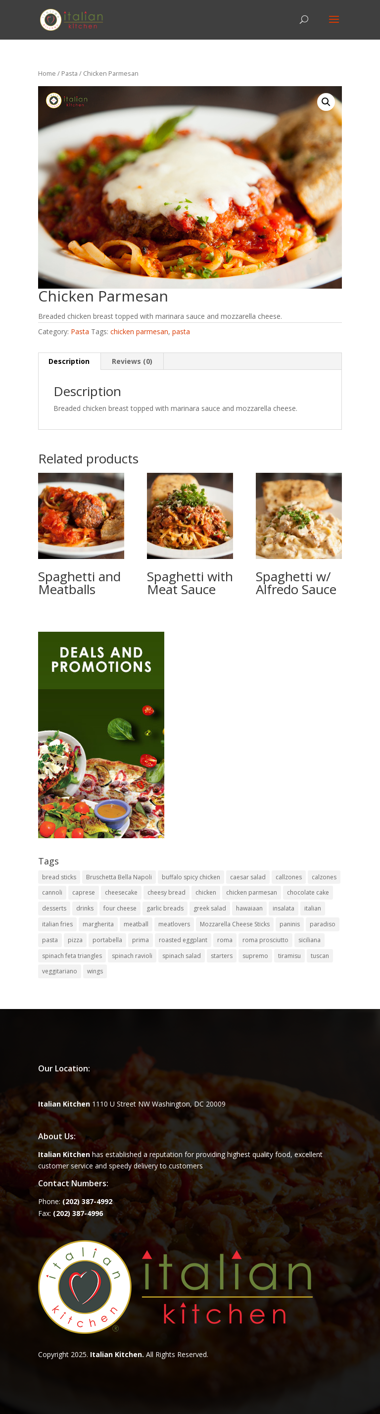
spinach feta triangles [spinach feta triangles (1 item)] (72, 956)
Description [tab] (69, 361)
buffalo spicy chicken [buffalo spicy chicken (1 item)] (191, 877)
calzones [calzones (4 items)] (324, 877)
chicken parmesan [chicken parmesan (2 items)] (251, 892)
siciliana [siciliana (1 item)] (309, 940)
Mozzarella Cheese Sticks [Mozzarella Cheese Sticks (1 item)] (235, 924)
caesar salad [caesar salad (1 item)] (248, 877)
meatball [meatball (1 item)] (136, 924)
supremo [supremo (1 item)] (255, 956)
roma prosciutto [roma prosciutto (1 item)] (265, 940)
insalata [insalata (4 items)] (283, 908)
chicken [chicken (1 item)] (205, 892)
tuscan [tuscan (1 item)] (320, 956)
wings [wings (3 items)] (95, 971)
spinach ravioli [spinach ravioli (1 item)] (132, 956)
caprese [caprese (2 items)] (83, 892)
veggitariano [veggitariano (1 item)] (59, 971)
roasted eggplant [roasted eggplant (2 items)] (183, 940)
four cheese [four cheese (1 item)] (120, 908)
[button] (326, 102)
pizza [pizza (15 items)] (75, 940)
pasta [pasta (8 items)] (50, 940)
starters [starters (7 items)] (222, 956)
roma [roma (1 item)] (225, 940)
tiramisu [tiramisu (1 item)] (289, 956)
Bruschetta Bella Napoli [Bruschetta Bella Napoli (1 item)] (119, 877)
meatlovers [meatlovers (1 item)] (174, 924)
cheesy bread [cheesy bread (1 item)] (166, 892)
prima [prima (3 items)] (140, 940)
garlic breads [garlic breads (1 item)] (165, 908)
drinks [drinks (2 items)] (85, 908)
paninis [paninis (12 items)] (290, 924)
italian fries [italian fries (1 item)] (57, 924)
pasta (181, 331)
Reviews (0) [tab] (132, 361)
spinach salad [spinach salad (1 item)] (181, 956)
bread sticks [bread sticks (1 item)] (59, 877)
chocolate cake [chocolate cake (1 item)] (308, 892)
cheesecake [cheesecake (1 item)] (121, 892)
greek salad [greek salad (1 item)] (209, 908)
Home (47, 73)
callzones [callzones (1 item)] (289, 877)
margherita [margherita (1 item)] (98, 924)
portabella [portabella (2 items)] (107, 940)
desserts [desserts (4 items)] (54, 908)
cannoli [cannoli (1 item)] (52, 892)
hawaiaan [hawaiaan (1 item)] (249, 908)
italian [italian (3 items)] (312, 908)
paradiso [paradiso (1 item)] (322, 924)
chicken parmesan (139, 331)
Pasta (69, 73)
